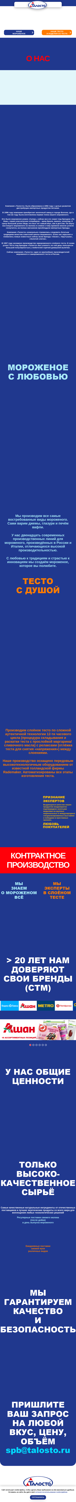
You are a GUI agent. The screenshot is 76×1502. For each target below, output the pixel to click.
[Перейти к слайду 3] (36, 1045)
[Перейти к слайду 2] (33, 1045)
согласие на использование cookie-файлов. (51, 1492)
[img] (37, 5)
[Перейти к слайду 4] (40, 1045)
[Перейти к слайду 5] (43, 1045)
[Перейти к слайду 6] (46, 1045)
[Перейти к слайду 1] (30, 1045)
